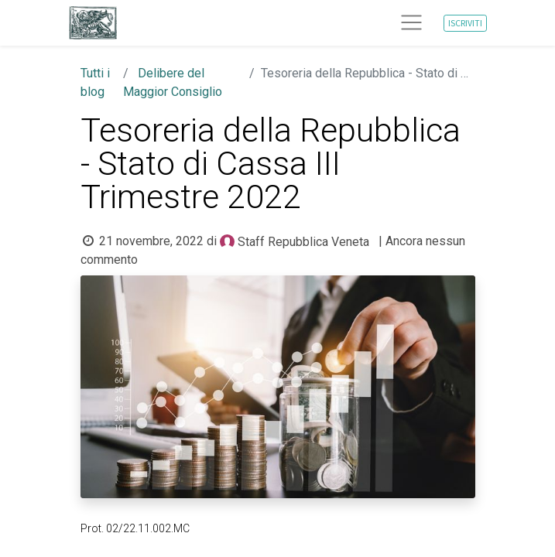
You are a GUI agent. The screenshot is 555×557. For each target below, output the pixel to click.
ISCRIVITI (465, 23)
